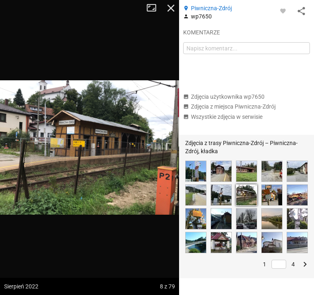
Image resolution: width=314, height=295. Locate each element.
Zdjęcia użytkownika (224, 96)
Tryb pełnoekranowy (154, 8)
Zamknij (171, 8)
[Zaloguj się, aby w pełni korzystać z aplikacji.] (282, 10)
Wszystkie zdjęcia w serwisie (222, 116)
